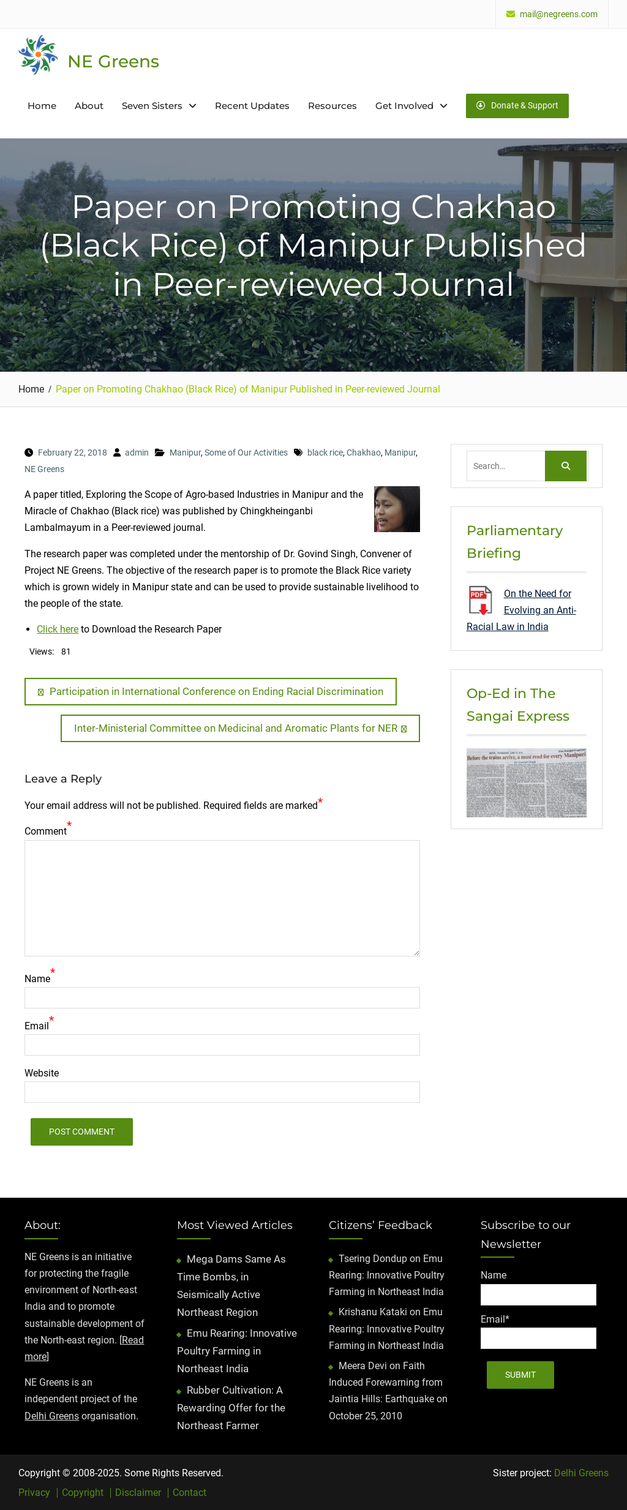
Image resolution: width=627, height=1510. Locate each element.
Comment (45, 831)
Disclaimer (138, 1493)
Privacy (34, 1493)
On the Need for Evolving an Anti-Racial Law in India (521, 610)
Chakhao (364, 452)
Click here (57, 629)
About (89, 105)
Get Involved (404, 105)
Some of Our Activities (246, 452)
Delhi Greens (51, 1416)
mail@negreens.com (559, 14)
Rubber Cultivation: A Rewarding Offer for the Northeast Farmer (231, 1408)
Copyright (82, 1493)
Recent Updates (252, 105)
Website (41, 1073)
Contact (189, 1493)
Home (42, 105)
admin (137, 452)
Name (37, 979)
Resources (332, 105)
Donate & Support (517, 105)
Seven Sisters (152, 105)
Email (36, 1026)
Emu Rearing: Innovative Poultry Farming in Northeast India (237, 1351)
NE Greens (113, 61)
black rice (325, 452)
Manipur (185, 452)
